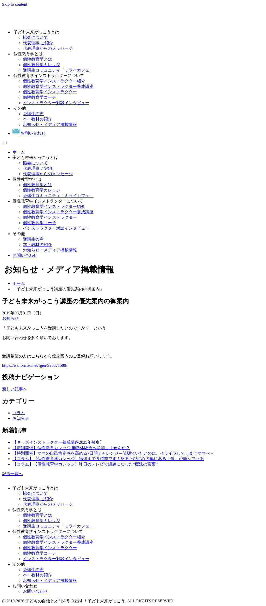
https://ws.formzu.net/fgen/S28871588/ (34, 365)
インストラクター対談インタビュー (56, 228)
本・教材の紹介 (37, 244)
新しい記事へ (14, 389)
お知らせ (10, 318)
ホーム (18, 152)
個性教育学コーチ (39, 223)
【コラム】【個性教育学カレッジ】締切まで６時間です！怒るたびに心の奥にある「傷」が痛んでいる (108, 458)
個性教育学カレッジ (41, 190)
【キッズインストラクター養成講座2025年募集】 (58, 442)
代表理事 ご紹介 (38, 168)
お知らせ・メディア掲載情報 (50, 250)
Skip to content (14, 4)
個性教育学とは (37, 184)
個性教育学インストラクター (50, 217)
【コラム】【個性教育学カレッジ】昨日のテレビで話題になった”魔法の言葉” (84, 464)
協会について (35, 163)
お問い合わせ (28, 133)
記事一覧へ (12, 473)
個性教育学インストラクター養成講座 (58, 212)
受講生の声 (33, 239)
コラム (18, 413)
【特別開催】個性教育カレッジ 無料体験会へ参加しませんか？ (71, 448)
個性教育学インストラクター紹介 (54, 206)
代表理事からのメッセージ (48, 174)
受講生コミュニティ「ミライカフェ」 (58, 195)
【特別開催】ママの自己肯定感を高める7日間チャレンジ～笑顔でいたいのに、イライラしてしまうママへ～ (113, 453)
